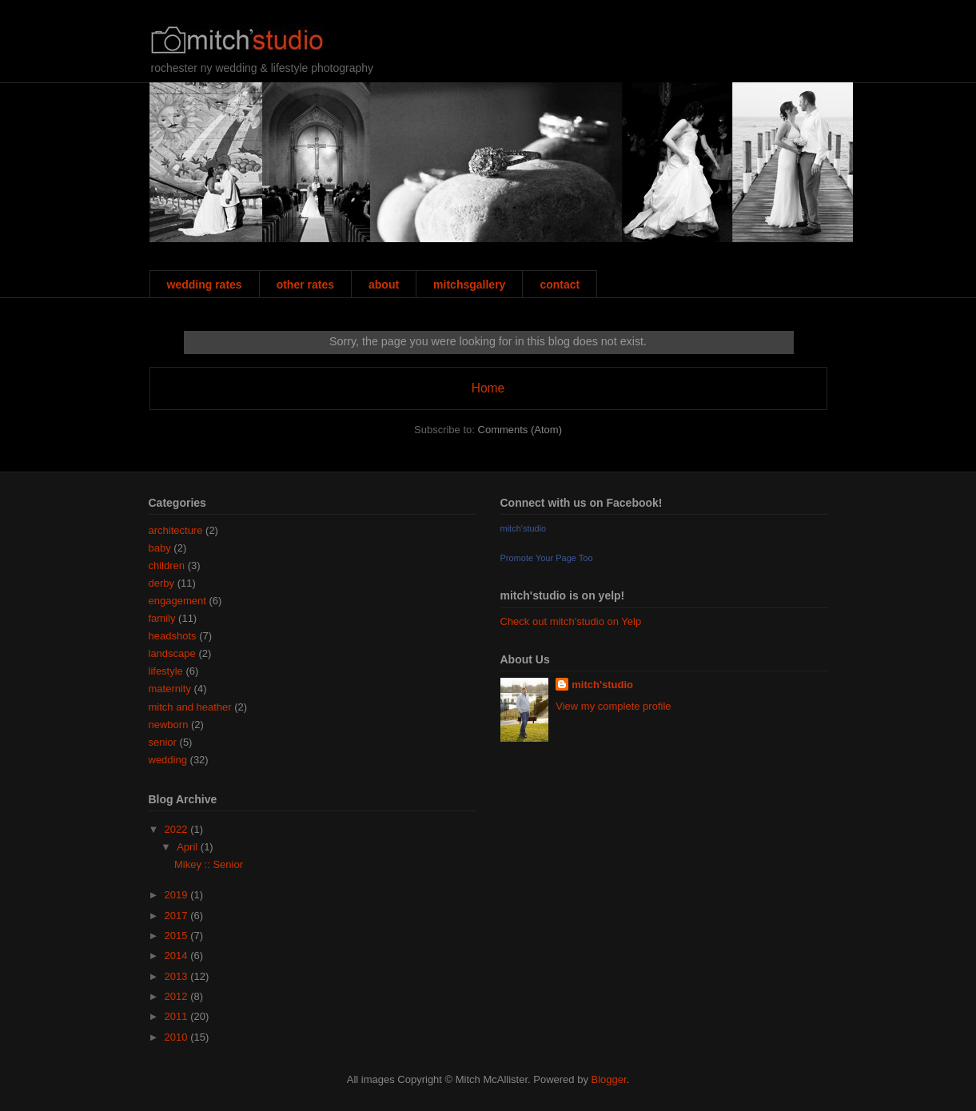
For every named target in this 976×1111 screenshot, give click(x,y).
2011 (178, 1016)
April (189, 847)
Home (488, 388)
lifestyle (166, 671)
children (167, 565)
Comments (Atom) (520, 430)
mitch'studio (523, 528)
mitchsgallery (469, 284)
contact (560, 284)
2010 (178, 1037)
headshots (173, 636)
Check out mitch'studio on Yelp (571, 621)
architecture (176, 530)
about (383, 284)
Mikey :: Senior (208, 864)
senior (163, 742)
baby (160, 548)
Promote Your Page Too (546, 558)
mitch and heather (190, 707)
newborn (169, 725)
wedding (168, 760)
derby (162, 583)
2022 (178, 829)
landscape (172, 653)
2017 (178, 916)
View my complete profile (613, 706)
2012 (178, 996)
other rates (305, 284)
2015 (178, 936)
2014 (178, 956)
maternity (170, 689)
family (162, 618)
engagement (177, 601)
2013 (178, 976)
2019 (178, 895)
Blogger (609, 1079)
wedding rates (204, 284)
